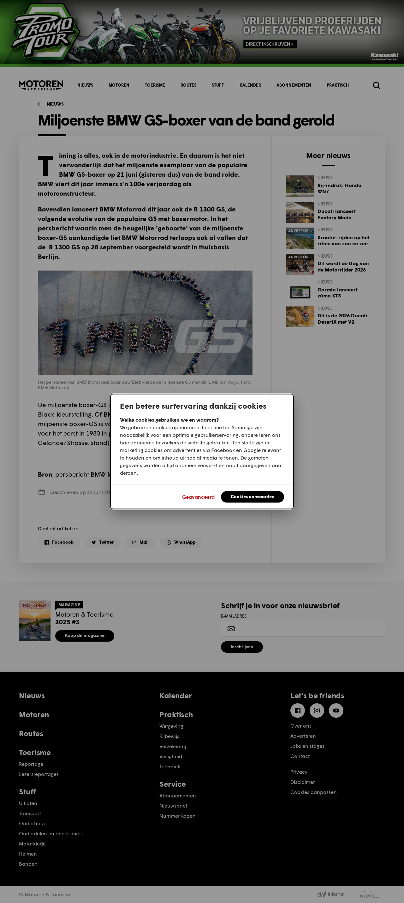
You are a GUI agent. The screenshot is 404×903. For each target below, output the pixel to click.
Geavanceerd (198, 497)
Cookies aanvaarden (252, 496)
